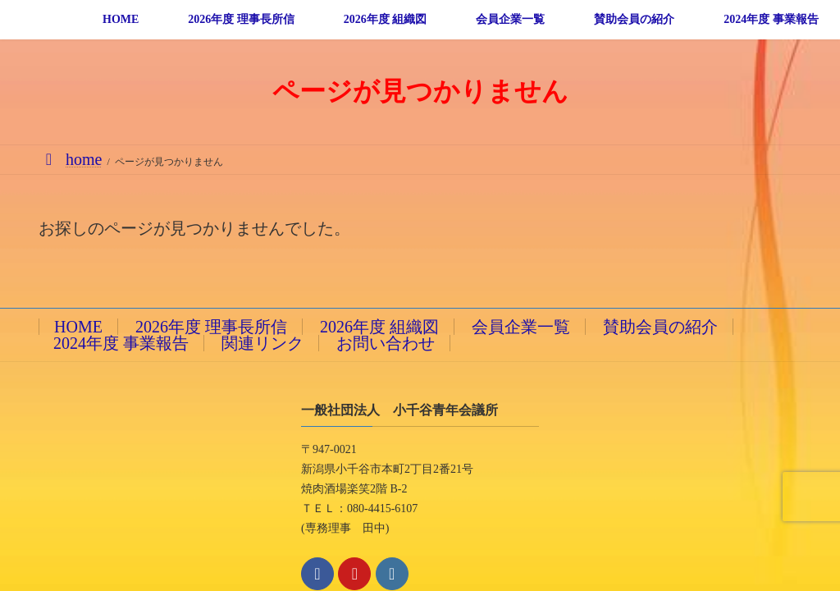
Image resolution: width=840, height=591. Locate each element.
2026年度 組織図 (379, 327)
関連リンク (262, 343)
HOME (78, 327)
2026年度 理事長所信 (211, 327)
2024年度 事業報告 (121, 343)
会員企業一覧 (521, 327)
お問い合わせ (385, 343)
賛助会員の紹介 (660, 327)
